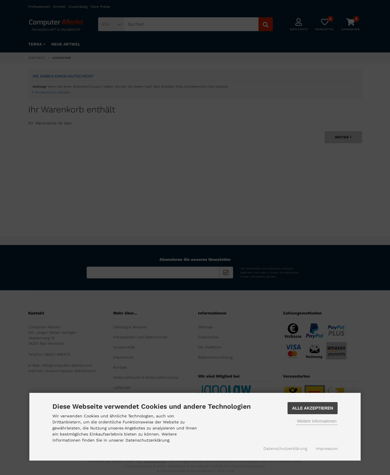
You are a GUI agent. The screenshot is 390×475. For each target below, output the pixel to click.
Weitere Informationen (316, 421)
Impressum (327, 448)
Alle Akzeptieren (312, 408)
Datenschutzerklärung (285, 448)
